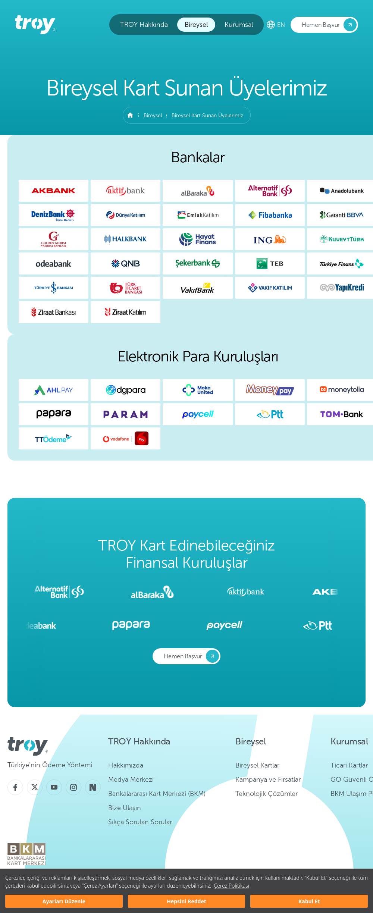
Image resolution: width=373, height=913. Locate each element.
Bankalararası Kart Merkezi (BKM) (157, 793)
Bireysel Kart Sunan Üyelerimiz (207, 115)
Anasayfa (130, 115)
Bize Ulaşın (124, 808)
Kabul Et (309, 901)
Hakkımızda (125, 765)
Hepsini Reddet (186, 901)
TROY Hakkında (144, 24)
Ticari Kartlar (349, 765)
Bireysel (196, 24)
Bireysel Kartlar (257, 765)
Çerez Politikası (231, 885)
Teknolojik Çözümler (266, 793)
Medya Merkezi (131, 779)
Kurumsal (239, 24)
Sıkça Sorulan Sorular (140, 822)
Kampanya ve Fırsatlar (268, 779)
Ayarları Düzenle (64, 901)
